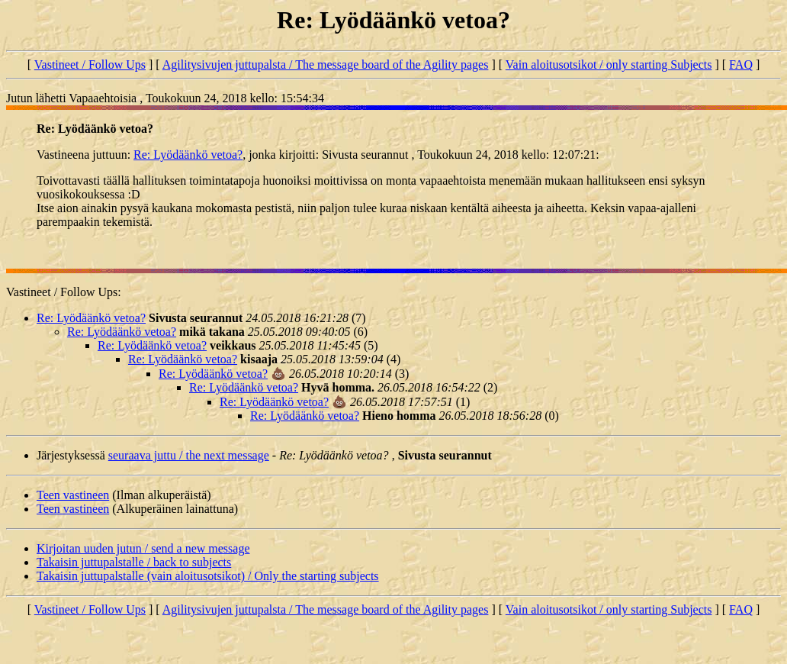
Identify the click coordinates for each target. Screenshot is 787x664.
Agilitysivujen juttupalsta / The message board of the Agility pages (325, 64)
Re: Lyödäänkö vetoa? (188, 154)
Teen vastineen (73, 494)
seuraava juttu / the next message (188, 455)
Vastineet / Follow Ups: (63, 291)
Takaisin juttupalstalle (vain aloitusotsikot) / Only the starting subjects (208, 575)
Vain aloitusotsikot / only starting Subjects (609, 64)
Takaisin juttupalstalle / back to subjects (134, 562)
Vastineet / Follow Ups (90, 64)
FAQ (741, 64)
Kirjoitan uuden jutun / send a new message (143, 548)
